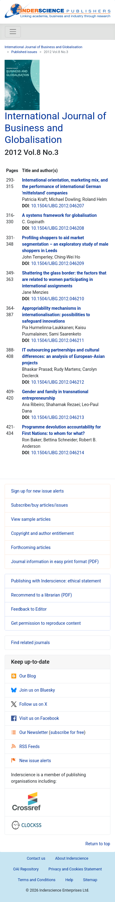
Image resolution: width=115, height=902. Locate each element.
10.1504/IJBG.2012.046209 (57, 263)
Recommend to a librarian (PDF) (41, 595)
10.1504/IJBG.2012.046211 (57, 340)
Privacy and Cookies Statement (75, 869)
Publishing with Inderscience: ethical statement (56, 580)
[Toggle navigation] (13, 31)
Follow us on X (29, 704)
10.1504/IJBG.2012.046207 (57, 205)
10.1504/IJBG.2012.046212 (57, 382)
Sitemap (90, 879)
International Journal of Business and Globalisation (43, 47)
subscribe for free (67, 732)
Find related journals (30, 642)
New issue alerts (31, 760)
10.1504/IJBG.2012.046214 (57, 452)
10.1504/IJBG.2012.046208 (57, 228)
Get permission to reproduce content (46, 623)
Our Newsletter (30, 732)
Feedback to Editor (29, 609)
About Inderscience (71, 858)
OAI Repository (26, 869)
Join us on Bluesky (33, 690)
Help (69, 879)
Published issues (24, 52)
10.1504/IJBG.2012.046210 (57, 298)
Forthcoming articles (31, 547)
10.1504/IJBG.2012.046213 (57, 417)
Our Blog (23, 676)
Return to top (98, 843)
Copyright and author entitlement (42, 533)
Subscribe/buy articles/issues (39, 505)
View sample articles (31, 519)
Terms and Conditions (37, 879)
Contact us (36, 858)
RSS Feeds (25, 746)
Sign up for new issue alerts (37, 491)
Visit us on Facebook (35, 718)
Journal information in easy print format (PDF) (55, 561)
